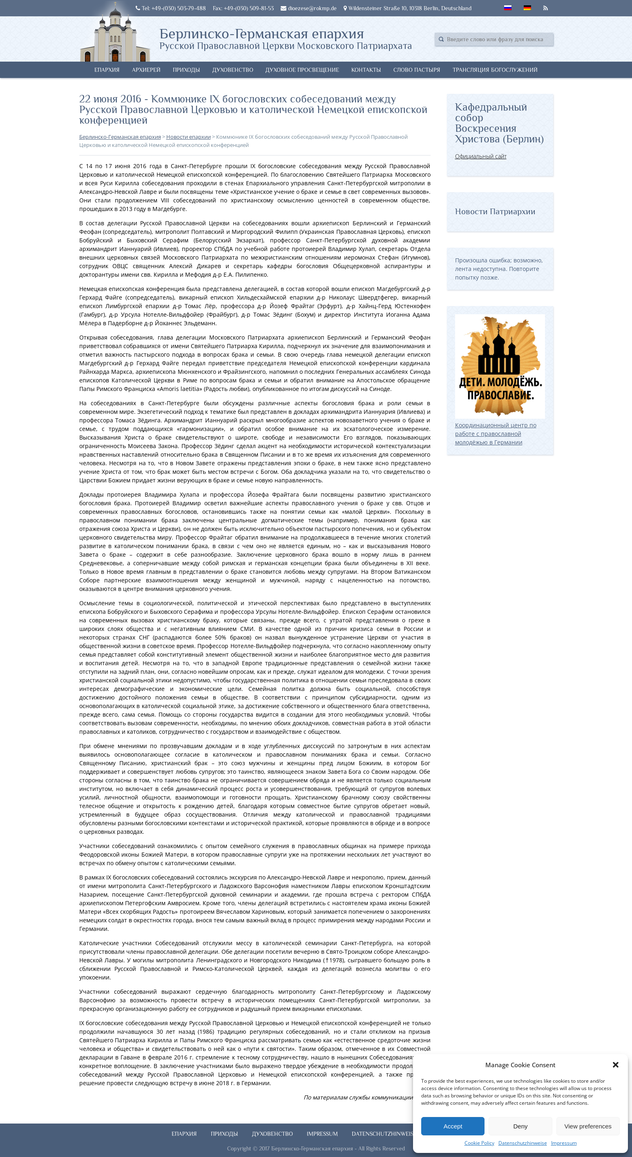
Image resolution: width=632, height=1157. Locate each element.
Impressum (564, 1142)
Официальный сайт (481, 156)
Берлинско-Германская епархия (285, 38)
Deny (520, 1126)
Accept (453, 1126)
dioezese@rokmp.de (309, 8)
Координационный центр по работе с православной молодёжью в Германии (500, 429)
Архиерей (146, 70)
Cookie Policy (479, 1142)
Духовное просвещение (302, 70)
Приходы (186, 70)
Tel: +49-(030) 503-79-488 (171, 8)
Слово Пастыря (416, 70)
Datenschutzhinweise (522, 1142)
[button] (616, 1065)
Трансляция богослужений (495, 70)
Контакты (366, 70)
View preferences (588, 1126)
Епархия (107, 70)
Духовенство (232, 70)
